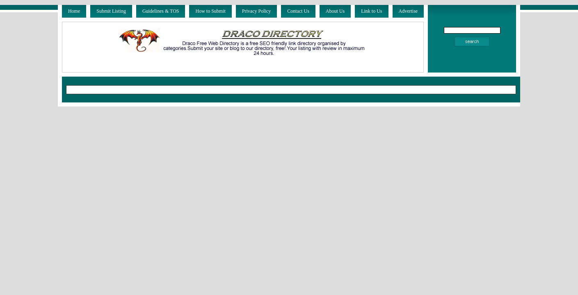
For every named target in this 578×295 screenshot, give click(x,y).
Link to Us (371, 11)
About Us (335, 11)
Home (74, 11)
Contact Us (298, 11)
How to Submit (210, 11)
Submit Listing (111, 11)
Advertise (408, 11)
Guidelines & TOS (160, 11)
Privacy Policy (256, 11)
